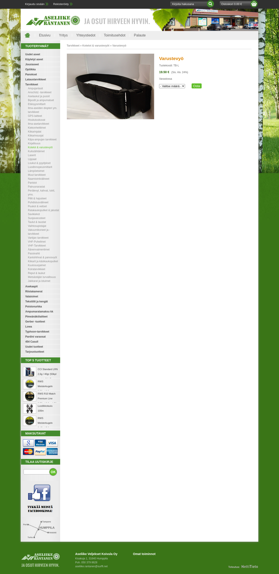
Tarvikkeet (31, 84)
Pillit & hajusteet (37, 198)
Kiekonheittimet (37, 127)
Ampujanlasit (35, 88)
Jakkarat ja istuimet (39, 281)
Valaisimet (31, 296)
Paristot (32, 182)
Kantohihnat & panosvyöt (42, 257)
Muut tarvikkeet (37, 174)
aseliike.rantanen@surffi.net (91, 566)
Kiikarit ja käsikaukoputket (43, 261)
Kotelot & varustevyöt (40, 147)
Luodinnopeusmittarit (40, 167)
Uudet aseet (32, 54)
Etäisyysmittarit (37, 104)
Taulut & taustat (37, 222)
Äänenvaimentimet (38, 249)
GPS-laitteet (35, 115)
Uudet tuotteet (34, 346)
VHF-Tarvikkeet (37, 245)
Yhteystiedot (85, 35)
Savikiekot (34, 214)
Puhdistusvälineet (38, 202)
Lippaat (32, 159)
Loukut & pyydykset (39, 163)
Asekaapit (31, 286)
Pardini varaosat (35, 336)
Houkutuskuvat (36, 119)
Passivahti (34, 253)
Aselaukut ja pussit (39, 96)
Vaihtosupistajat (37, 226)
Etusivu (44, 35)
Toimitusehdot (115, 35)
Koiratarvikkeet (36, 269)
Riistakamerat (34, 291)
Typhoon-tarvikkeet (37, 331)
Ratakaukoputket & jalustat (43, 210)
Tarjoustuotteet (34, 351)
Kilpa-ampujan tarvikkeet (42, 139)
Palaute (140, 35)
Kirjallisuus (34, 143)
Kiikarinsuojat (35, 135)
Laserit (32, 155)
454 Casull (31, 341)
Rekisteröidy (61, 4)
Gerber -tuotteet (35, 321)
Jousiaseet (32, 64)
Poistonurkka (33, 306)
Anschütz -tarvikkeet (39, 92)
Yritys (63, 35)
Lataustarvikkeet (35, 79)
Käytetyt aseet (34, 59)
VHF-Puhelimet (37, 241)
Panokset (31, 74)
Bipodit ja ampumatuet (41, 100)
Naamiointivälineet (38, 178)
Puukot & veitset (37, 206)
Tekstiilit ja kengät (36, 301)
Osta (196, 86)
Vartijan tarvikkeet (38, 237)
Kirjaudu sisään (34, 4)
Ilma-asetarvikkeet (38, 123)
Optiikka (30, 69)
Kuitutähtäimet (36, 151)
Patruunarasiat (36, 186)
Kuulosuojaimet (37, 265)
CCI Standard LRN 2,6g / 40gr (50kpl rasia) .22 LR (48, 374)
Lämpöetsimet (36, 170)
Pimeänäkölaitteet (36, 316)
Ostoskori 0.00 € (231, 4)
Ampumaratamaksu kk (39, 311)
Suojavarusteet (36, 218)
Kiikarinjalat (34, 131)
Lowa (28, 326)
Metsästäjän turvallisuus (42, 277)
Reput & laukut (36, 273)
